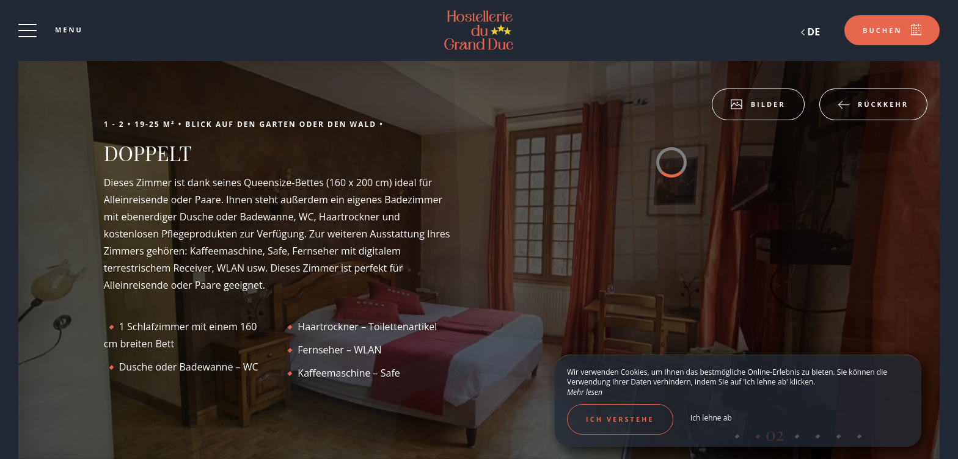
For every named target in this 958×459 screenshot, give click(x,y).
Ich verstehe (620, 419)
